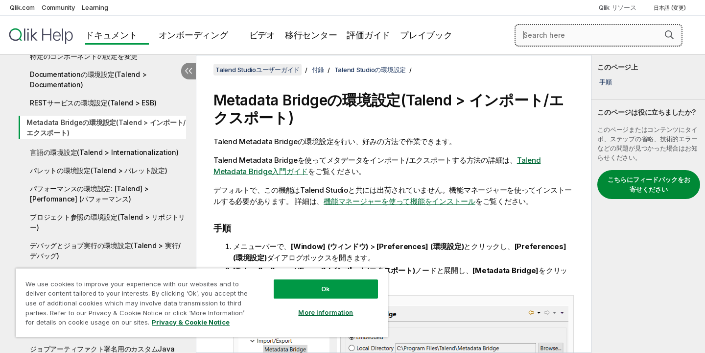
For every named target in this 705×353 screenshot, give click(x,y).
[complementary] (648, 204)
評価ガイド (368, 35)
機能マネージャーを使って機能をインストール (399, 201)
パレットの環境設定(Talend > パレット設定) (98, 170)
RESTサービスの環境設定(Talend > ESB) (93, 103)
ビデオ (262, 35)
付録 (318, 70)
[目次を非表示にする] (188, 71)
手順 (605, 82)
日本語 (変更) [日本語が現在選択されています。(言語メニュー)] (670, 7)
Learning (95, 7)
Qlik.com (22, 7)
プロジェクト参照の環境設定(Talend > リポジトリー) (107, 222)
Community (58, 7)
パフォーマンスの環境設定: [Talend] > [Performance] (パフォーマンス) (89, 193)
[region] (202, 302)
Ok (325, 289)
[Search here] (599, 35)
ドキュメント (111, 35)
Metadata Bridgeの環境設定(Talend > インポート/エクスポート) (106, 127)
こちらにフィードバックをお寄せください (649, 184)
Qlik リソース (617, 7)
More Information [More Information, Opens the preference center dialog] (325, 312)
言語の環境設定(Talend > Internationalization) (104, 152)
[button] (669, 35)
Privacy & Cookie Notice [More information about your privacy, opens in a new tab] (191, 322)
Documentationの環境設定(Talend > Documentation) (88, 79)
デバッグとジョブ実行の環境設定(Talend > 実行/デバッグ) (105, 250)
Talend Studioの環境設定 (370, 70)
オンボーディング (193, 35)
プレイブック (426, 35)
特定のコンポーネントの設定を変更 (84, 56)
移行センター (311, 35)
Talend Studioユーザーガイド (257, 70)
